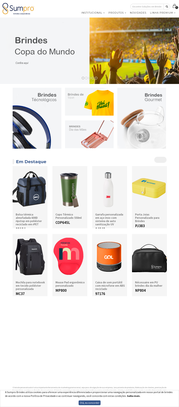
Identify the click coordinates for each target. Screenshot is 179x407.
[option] (89, 51)
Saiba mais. (133, 395)
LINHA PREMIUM (163, 12)
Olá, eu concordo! (89, 402)
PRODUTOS (117, 12)
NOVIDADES (138, 12)
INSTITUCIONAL (93, 12)
